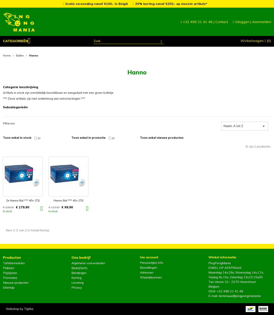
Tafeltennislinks (14, 263)
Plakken (8, 268)
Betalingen (78, 273)
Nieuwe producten (15, 283)
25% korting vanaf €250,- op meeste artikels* (170, 4)
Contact (221, 22)
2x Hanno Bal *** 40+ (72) (23, 200)
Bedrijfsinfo (79, 268)
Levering (77, 283)
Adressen (146, 272)
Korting (76, 278)
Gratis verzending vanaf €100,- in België (96, 4)
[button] (17, 41)
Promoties (10, 278)
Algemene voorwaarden (88, 263)
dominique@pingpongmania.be (240, 296)
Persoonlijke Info (151, 263)
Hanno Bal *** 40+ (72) (68, 200)
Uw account (149, 257)
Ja (39, 138)
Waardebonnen (151, 277)
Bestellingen (148, 267)
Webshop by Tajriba (19, 309)
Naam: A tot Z (244, 126)
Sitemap (8, 287)
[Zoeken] (128, 41)
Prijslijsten (10, 273)
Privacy (76, 287)
